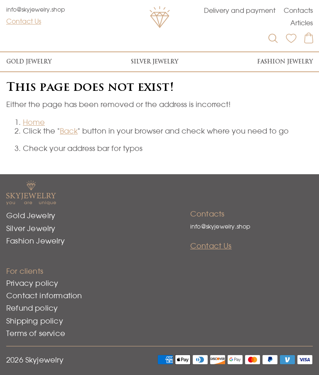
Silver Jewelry (154, 62)
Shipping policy (34, 321)
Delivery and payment (239, 10)
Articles (301, 23)
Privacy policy (32, 283)
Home (34, 122)
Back (69, 131)
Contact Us (23, 21)
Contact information (44, 295)
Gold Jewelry (29, 62)
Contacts (298, 10)
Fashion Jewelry (285, 62)
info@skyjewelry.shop (35, 9)
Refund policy (32, 308)
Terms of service (35, 333)
